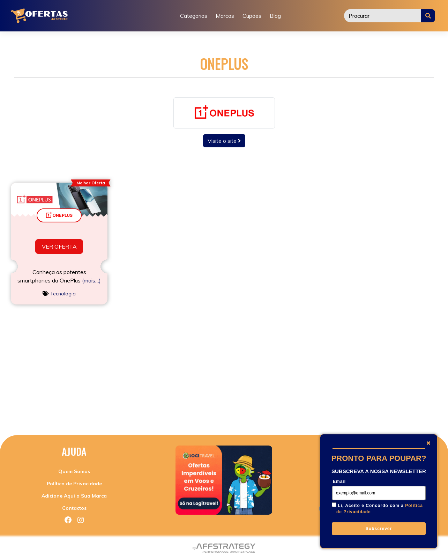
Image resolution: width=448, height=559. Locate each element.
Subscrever (379, 528)
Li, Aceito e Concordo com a (379, 508)
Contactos (74, 508)
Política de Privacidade (74, 483)
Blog (275, 15)
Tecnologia (63, 293)
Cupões (251, 15)
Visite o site (224, 140)
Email (339, 481)
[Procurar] (382, 15)
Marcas (225, 15)
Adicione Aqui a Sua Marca (74, 496)
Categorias (193, 15)
